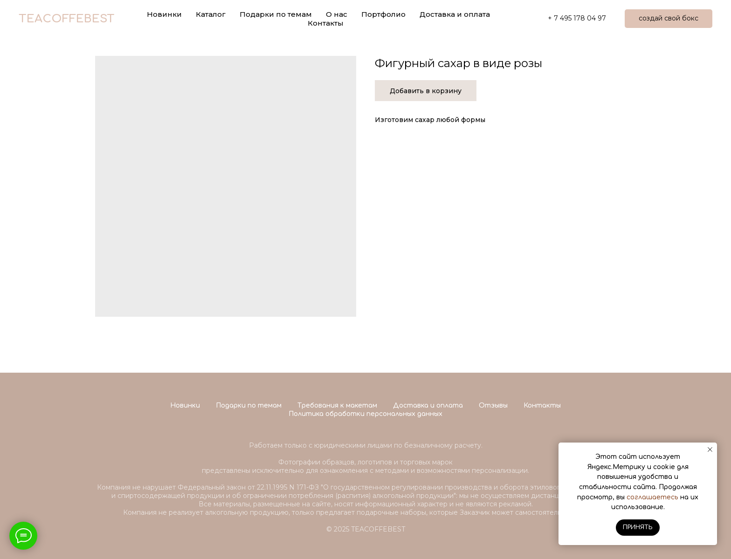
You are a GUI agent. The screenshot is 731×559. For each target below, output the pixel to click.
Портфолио (383, 14)
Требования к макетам (337, 405)
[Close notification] (710, 449)
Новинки (185, 405)
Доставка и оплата (455, 14)
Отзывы (493, 405)
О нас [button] (336, 14)
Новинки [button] (164, 14)
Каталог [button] (211, 14)
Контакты (326, 23)
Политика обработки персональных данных (365, 413)
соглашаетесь (652, 497)
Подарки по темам (249, 405)
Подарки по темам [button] (276, 14)
